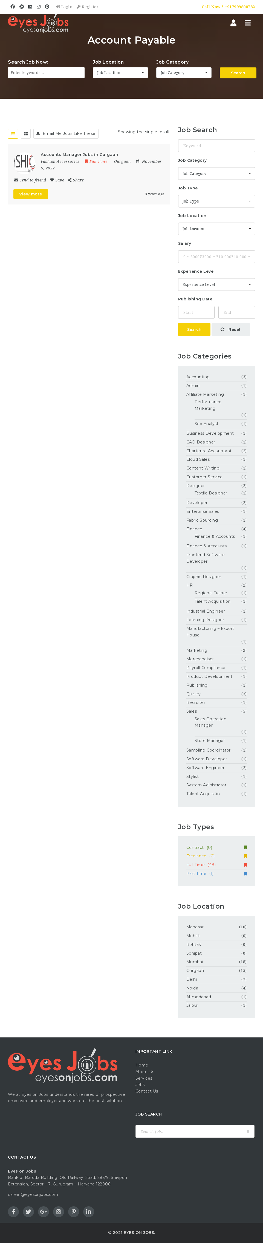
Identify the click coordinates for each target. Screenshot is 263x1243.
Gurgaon (195, 970)
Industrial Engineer (205, 611)
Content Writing (203, 468)
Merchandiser (200, 658)
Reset (231, 329)
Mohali (193, 935)
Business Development (210, 433)
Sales (191, 711)
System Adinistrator (206, 785)
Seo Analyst (207, 423)
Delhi (191, 979)
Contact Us (146, 1091)
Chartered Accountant (209, 450)
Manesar (195, 927)
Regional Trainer (211, 592)
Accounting (198, 376)
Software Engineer (205, 767)
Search (238, 72)
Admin (193, 385)
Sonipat (194, 953)
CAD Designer (200, 442)
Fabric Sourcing (202, 520)
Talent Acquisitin (203, 793)
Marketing (196, 650)
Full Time (216, 864)
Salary (184, 243)
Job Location (108, 62)
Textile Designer (211, 493)
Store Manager (210, 740)
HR (189, 585)
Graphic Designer (203, 576)
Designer (195, 485)
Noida (192, 988)
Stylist (192, 776)
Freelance (216, 856)
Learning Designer (205, 619)
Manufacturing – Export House (210, 632)
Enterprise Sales (202, 511)
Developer (197, 502)
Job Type (188, 188)
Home (141, 1065)
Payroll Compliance (206, 667)
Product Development (209, 676)
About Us (144, 1071)
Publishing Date (195, 299)
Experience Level (196, 271)
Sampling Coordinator (208, 750)
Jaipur (192, 1005)
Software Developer (206, 758)
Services (143, 1078)
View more (30, 194)
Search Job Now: (28, 62)
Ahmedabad (198, 996)
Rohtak (193, 944)
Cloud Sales (198, 459)
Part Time (216, 873)
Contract (216, 847)
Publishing (197, 685)
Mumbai (194, 961)
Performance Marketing (208, 405)
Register (88, 7)
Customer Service (204, 476)
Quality (193, 694)
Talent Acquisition (213, 601)
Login (64, 7)
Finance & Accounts (215, 536)
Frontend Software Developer (205, 558)
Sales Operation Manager (211, 722)
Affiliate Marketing (205, 394)
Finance (194, 529)
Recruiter (196, 702)
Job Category (172, 62)
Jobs (140, 1084)
